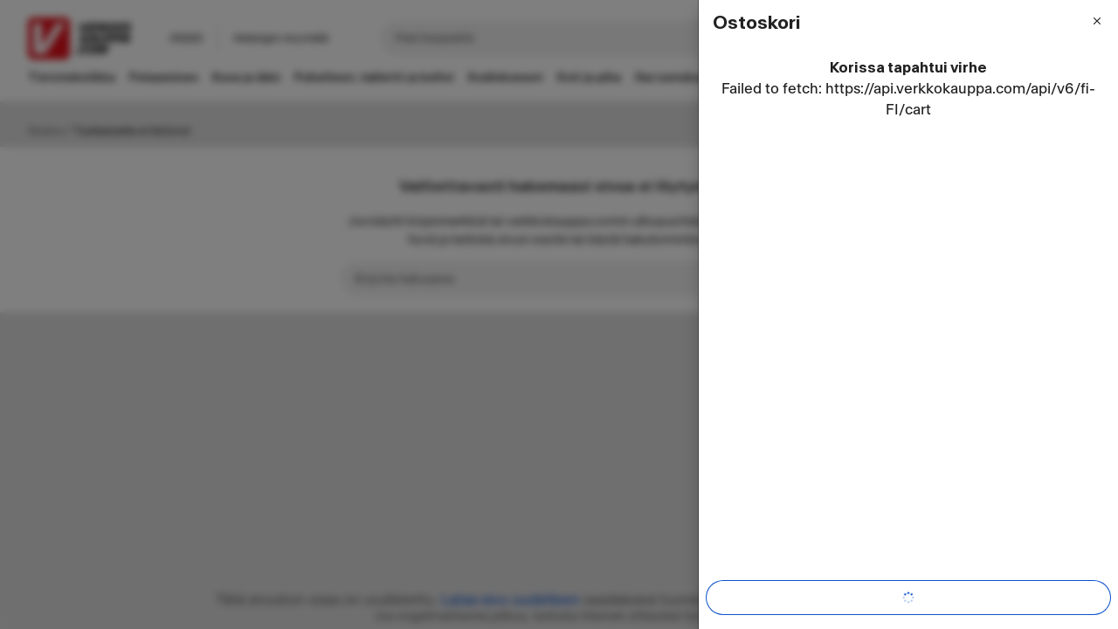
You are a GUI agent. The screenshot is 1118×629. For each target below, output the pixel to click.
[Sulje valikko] (1097, 21)
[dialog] (908, 314)
